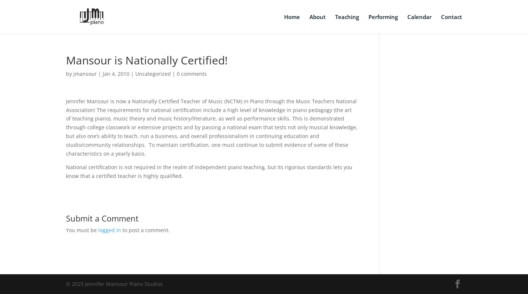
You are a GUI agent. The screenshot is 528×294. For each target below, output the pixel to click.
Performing (383, 17)
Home (292, 17)
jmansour (85, 73)
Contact (451, 17)
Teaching (347, 17)
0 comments (192, 73)
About (317, 17)
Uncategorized (153, 73)
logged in (109, 230)
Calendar (419, 17)
